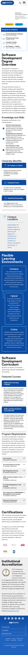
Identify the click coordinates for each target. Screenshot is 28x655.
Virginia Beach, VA (12, 225)
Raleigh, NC (11, 234)
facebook (5, 618)
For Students (5, 630)
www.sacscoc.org (13, 611)
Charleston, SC (12, 236)
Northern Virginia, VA (13, 229)
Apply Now (19, 24)
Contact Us (8, 638)
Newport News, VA (13, 227)
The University (5, 627)
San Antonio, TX (12, 245)
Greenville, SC (11, 238)
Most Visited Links (6, 633)
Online (9, 247)
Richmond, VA (11, 231)
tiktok (16, 618)
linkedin (12, 618)
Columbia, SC (11, 241)
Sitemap (20, 640)
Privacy (14, 638)
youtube (23, 618)
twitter (19, 618)
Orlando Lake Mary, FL (13, 243)
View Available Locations (13, 48)
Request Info (9, 24)
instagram (9, 618)
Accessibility (13, 640)
